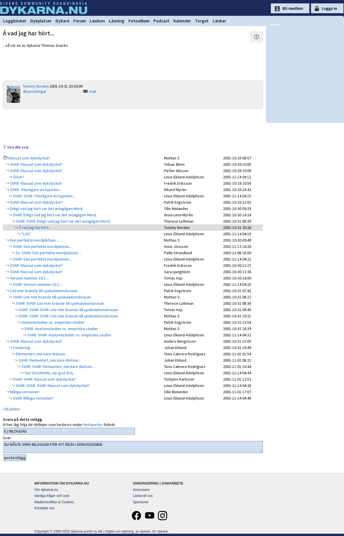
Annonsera (141, 490)
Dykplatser (41, 21)
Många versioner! (24, 391)
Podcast (161, 21)
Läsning (116, 21)
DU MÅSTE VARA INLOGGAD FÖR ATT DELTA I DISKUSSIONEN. (133, 447)
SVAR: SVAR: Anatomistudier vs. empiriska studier (69, 335)
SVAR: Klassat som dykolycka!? (35, 164)
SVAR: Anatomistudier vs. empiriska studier (61, 328)
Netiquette (92, 424)
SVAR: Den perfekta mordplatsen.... (42, 246)
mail (92, 91)
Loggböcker (14, 21)
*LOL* (26, 233)
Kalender (182, 21)
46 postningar (34, 91)
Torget (202, 21)
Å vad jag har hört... (34, 227)
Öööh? (18, 177)
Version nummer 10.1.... (29, 278)
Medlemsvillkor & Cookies (54, 502)
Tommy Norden (36, 86)
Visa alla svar (18, 147)
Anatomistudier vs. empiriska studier (53, 322)
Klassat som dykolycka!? (29, 158)
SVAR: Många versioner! (32, 398)
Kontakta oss (44, 508)
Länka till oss (143, 496)
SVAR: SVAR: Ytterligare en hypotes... (43, 195)
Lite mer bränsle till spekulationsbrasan (43, 290)
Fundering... (22, 347)
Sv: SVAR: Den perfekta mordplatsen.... (48, 252)
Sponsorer (140, 502)
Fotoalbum (138, 21)
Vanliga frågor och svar (52, 496)
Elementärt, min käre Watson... (41, 353)
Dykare (62, 21)
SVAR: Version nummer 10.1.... (37, 284)
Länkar (219, 21)
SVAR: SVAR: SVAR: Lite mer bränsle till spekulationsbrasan (68, 309)
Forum (79, 21)
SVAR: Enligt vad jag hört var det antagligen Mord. (54, 214)
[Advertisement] (133, 126)
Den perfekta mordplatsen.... (34, 240)
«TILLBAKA (11, 409)
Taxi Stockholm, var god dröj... (49, 372)
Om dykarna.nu (46, 490)
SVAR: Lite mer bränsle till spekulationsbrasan (51, 297)
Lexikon (97, 21)
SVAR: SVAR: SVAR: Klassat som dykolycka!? (52, 385)
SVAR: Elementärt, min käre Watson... (49, 360)
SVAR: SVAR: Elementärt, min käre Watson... (58, 366)
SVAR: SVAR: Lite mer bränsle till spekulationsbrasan (59, 303)
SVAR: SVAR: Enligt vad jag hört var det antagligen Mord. (62, 221)
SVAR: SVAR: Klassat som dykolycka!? (44, 379)
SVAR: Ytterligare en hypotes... (35, 189)
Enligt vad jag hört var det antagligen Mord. (46, 208)
